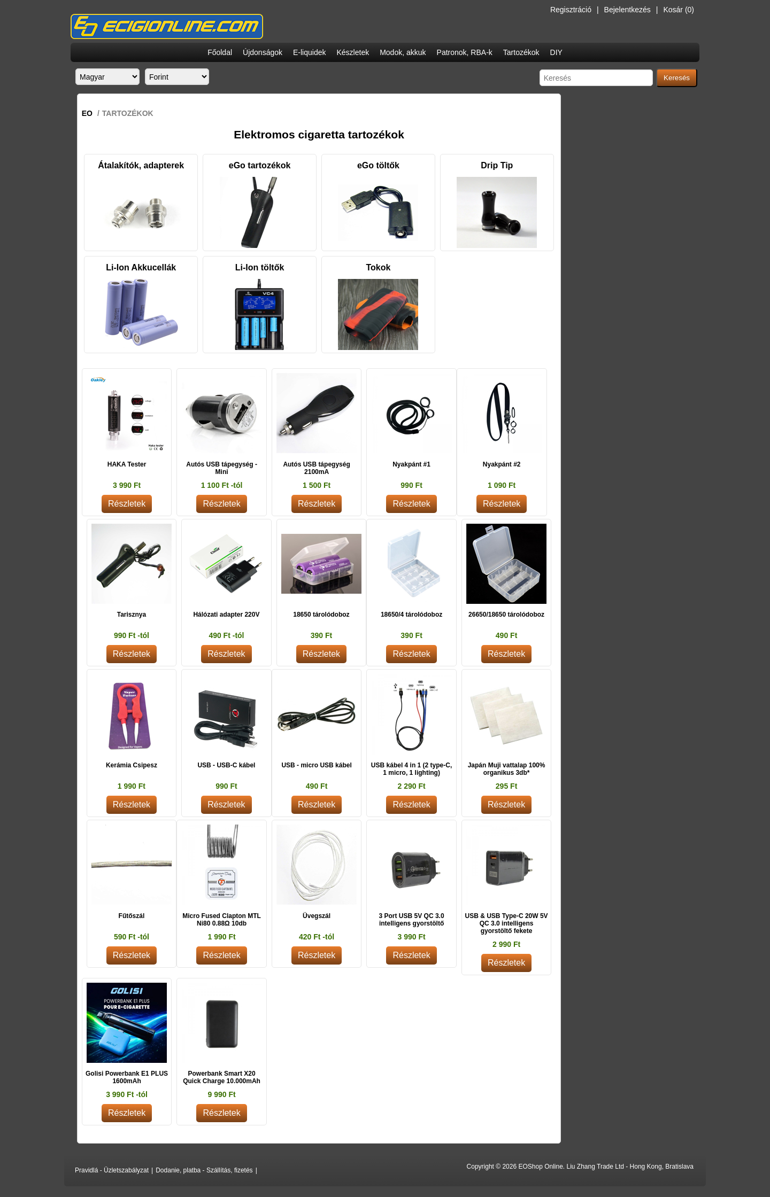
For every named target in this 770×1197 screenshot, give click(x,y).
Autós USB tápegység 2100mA (316, 468)
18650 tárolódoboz (321, 614)
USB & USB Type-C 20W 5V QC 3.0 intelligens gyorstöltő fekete (506, 923)
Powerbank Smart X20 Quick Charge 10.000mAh (221, 1077)
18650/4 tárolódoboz (411, 614)
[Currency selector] (177, 76)
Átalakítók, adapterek (141, 165)
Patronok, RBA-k (464, 52)
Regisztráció (570, 9)
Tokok (378, 267)
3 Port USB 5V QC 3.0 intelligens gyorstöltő (411, 919)
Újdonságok (262, 52)
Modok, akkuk (403, 52)
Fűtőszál (132, 916)
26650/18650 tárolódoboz (506, 614)
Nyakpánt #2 (502, 464)
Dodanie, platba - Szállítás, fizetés (204, 1170)
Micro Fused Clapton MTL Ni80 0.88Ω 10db (221, 919)
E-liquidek (309, 52)
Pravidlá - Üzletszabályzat (112, 1170)
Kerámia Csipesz (131, 765)
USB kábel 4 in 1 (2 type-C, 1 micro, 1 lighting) (411, 768)
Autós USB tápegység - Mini (221, 468)
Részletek (126, 503)
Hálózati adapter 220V (226, 614)
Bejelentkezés (627, 9)
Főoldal (219, 52)
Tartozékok (521, 52)
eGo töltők (378, 165)
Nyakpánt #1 (411, 464)
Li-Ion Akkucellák (141, 267)
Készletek (352, 52)
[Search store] (596, 77)
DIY (556, 52)
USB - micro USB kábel (316, 765)
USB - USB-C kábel (226, 765)
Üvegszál (316, 916)
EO (87, 113)
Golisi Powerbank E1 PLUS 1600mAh (127, 1077)
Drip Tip (497, 165)
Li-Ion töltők (259, 267)
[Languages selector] (107, 76)
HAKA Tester (127, 464)
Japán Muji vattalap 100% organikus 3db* (506, 768)
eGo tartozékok (260, 165)
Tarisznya (131, 614)
